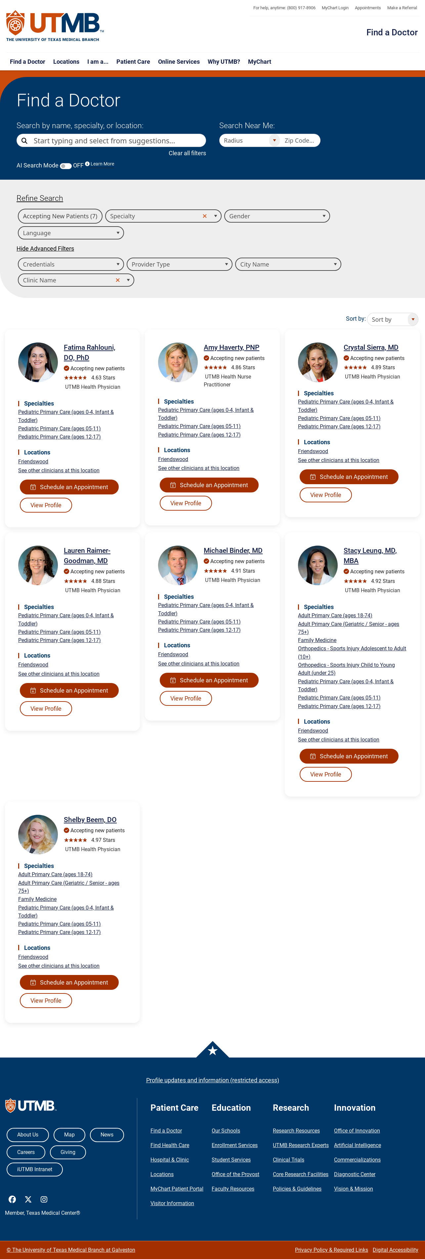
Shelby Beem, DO (90, 820)
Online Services (179, 61)
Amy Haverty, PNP (231, 347)
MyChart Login (335, 7)
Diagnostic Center (354, 1174)
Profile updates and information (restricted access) (212, 1080)
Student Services (231, 1160)
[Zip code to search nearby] (300, 140)
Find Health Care (169, 1145)
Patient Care (133, 61)
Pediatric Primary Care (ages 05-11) (59, 428)
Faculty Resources (233, 1189)
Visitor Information (172, 1203)
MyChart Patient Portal (176, 1189)
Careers (26, 1152)
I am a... (97, 61)
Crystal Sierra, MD (371, 347)
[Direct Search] (25, 141)
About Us (27, 1135)
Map (69, 1135)
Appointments (368, 7)
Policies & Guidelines (297, 1189)
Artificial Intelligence (357, 1145)
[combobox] (120, 140)
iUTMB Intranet (34, 1169)
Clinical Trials (288, 1160)
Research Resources (296, 1131)
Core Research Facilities (300, 1174)
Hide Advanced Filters (45, 248)
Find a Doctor (392, 32)
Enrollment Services (235, 1145)
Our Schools (226, 1131)
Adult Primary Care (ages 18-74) (335, 615)
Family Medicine (317, 640)
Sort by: (356, 318)
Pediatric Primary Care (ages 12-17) (59, 437)
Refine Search (40, 198)
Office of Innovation (357, 1131)
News (107, 1135)
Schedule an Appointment (69, 487)
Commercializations (357, 1160)
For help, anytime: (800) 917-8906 (284, 7)
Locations (66, 61)
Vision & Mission (353, 1189)
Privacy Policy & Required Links (331, 1250)
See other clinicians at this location (59, 470)
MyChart (259, 61)
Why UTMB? (224, 61)
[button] (205, 216)
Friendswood (33, 461)
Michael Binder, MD (233, 551)
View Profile (46, 505)
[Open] (274, 140)
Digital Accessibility (395, 1250)
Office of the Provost (235, 1174)
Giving (68, 1152)
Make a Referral (402, 7)
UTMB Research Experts (301, 1145)
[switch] (66, 166)
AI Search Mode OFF (65, 165)
